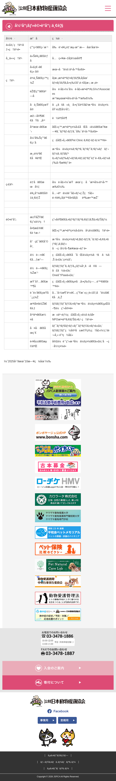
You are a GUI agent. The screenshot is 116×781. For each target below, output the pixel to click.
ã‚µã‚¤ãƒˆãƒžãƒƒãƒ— (58, 755)
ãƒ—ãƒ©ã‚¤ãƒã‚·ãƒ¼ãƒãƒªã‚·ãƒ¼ (58, 762)
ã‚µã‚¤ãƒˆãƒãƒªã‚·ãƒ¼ (58, 768)
